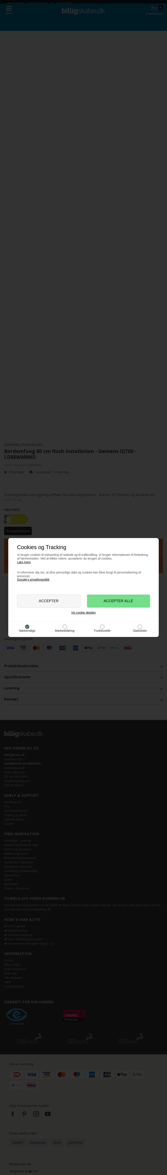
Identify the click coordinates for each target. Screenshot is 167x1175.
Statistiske (140, 630)
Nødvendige (27, 630)
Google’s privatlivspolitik (33, 579)
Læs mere (24, 562)
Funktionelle (102, 630)
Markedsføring (64, 630)
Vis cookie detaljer (83, 612)
